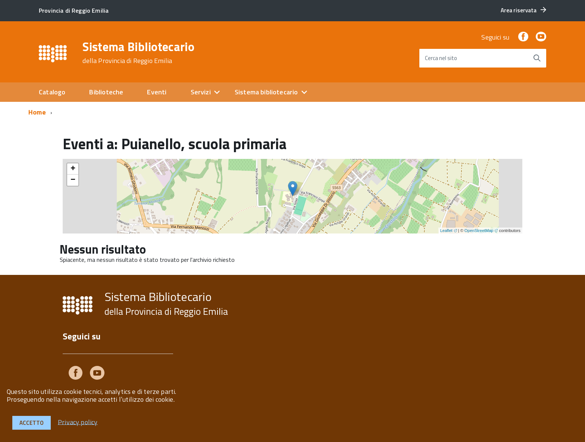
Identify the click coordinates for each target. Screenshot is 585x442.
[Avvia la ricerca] (537, 58)
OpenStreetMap (479, 230)
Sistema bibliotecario (266, 92)
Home (37, 112)
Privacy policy (78, 422)
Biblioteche (106, 92)
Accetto (31, 423)
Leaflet (446, 230)
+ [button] (73, 169)
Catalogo (52, 92)
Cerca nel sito (441, 58)
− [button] (73, 180)
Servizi (201, 92)
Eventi (156, 92)
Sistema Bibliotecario (138, 53)
